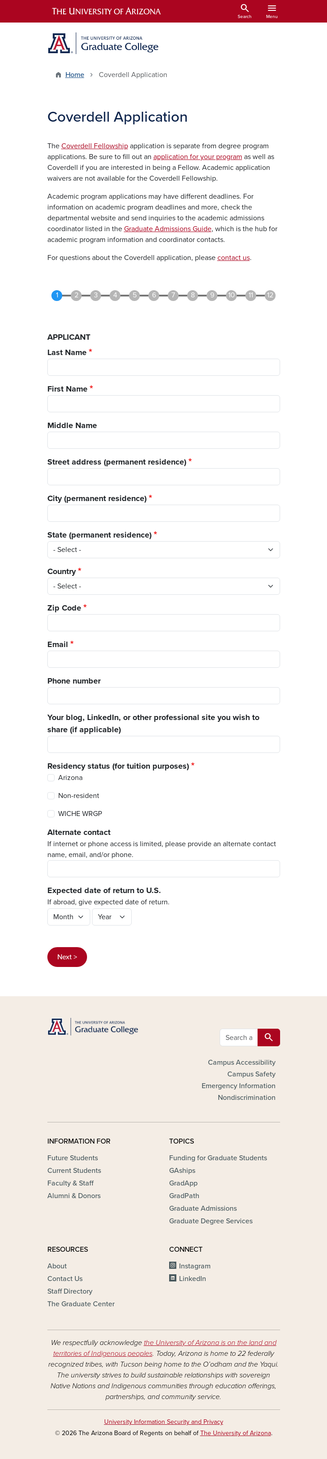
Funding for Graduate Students (218, 1158)
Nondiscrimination (247, 1097)
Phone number (74, 681)
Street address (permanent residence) (116, 462)
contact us (233, 257)
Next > (67, 957)
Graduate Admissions (203, 1208)
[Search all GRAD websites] (239, 1037)
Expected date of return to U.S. (104, 890)
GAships (182, 1170)
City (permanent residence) (97, 498)
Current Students (74, 1170)
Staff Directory (69, 1291)
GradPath (184, 1195)
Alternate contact (79, 832)
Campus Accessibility (242, 1062)
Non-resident (78, 795)
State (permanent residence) (99, 535)
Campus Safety (251, 1074)
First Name (67, 389)
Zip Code (64, 608)
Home (74, 74)
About (57, 1266)
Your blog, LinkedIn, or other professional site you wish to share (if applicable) (153, 723)
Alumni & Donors (74, 1195)
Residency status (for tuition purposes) (118, 766)
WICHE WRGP (80, 813)
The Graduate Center (81, 1304)
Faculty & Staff (70, 1183)
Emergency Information (239, 1085)
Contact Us (65, 1278)
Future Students (72, 1158)
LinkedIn (192, 1278)
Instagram (195, 1266)
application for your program (197, 156)
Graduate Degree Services (211, 1221)
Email (57, 644)
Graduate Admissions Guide (168, 228)
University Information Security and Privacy (163, 1422)
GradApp (183, 1183)
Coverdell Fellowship (94, 145)
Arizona (70, 777)
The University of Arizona (235, 1433)
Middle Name (72, 425)
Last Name (67, 352)
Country (61, 571)
